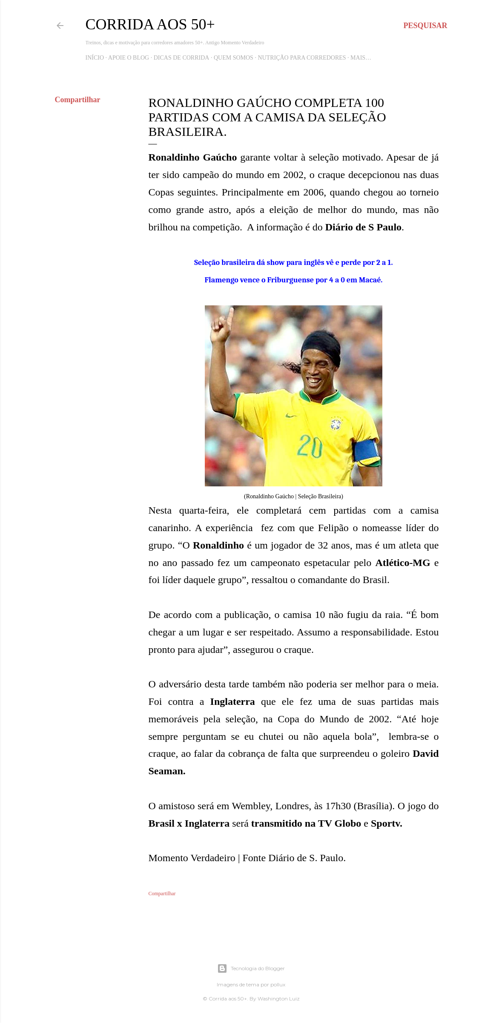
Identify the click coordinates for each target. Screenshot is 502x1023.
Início (95, 58)
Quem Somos (233, 58)
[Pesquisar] (425, 25)
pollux (277, 984)
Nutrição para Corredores (302, 58)
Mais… (360, 58)
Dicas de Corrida (181, 58)
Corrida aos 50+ (150, 24)
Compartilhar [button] (77, 99)
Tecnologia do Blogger (251, 968)
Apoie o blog (128, 58)
